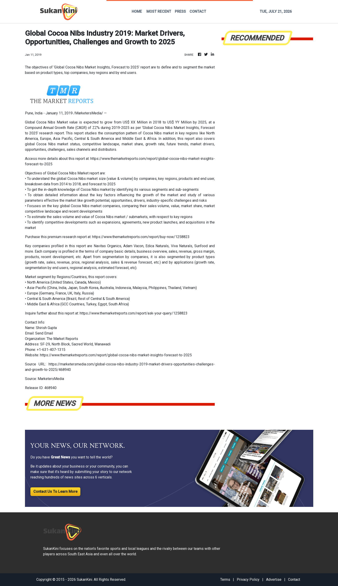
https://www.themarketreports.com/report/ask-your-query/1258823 (134, 313)
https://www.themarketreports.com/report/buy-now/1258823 (141, 237)
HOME (137, 11)
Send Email (44, 333)
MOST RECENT (158, 11)
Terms (225, 579)
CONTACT (198, 11)
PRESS (180, 11)
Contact (294, 579)
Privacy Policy (248, 579)
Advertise (273, 579)
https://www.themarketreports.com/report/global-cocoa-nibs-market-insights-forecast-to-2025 (116, 355)
